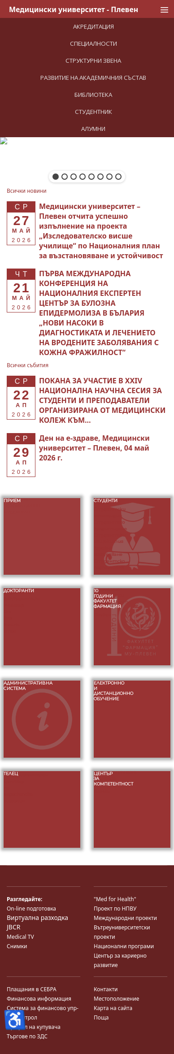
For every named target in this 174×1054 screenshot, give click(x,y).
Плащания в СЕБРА (32, 989)
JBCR (13, 927)
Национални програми (124, 946)
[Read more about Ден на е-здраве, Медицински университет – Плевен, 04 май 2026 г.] (94, 448)
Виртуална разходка (37, 917)
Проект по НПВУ (115, 908)
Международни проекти (125, 918)
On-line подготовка (31, 908)
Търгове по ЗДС (27, 1036)
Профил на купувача (34, 1027)
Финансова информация (39, 998)
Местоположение (116, 998)
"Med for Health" (115, 899)
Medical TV (20, 937)
